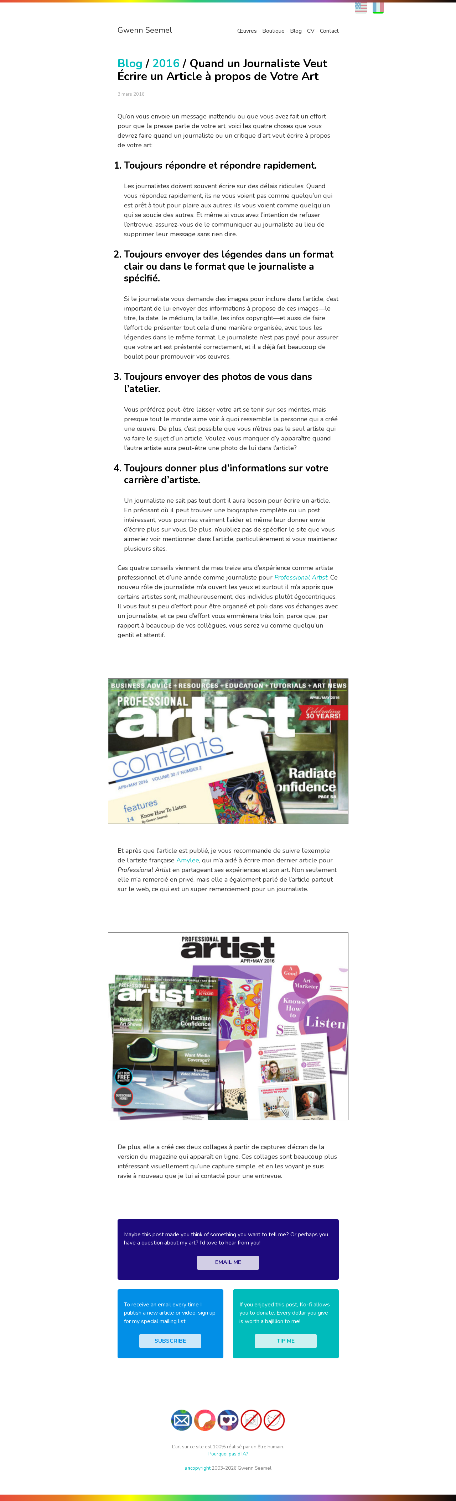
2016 (166, 63)
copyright (198, 1468)
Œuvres (247, 31)
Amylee (187, 860)
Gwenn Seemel (145, 30)
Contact (329, 31)
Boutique (273, 31)
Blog (296, 31)
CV (311, 31)
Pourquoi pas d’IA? (228, 1453)
